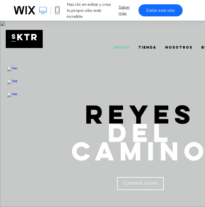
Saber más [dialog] (124, 10)
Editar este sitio (160, 10)
